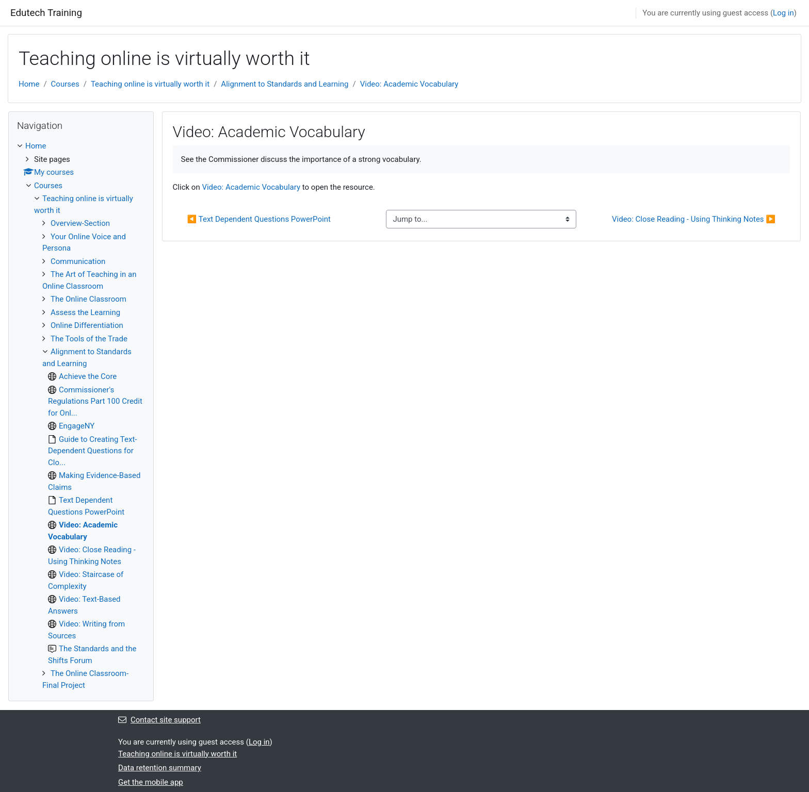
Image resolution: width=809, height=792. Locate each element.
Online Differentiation (87, 325)
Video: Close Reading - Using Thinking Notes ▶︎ (693, 219)
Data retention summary (159, 767)
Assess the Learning (85, 312)
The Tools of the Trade (89, 338)
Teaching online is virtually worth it (150, 84)
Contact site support (159, 719)
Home (29, 84)
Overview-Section (80, 223)
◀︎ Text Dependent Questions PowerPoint (259, 219)
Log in (783, 13)
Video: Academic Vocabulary (409, 84)
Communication (78, 261)
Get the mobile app (150, 782)
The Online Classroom (88, 299)
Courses (65, 84)
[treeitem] (81, 415)
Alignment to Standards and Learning (284, 84)
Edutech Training (46, 13)
